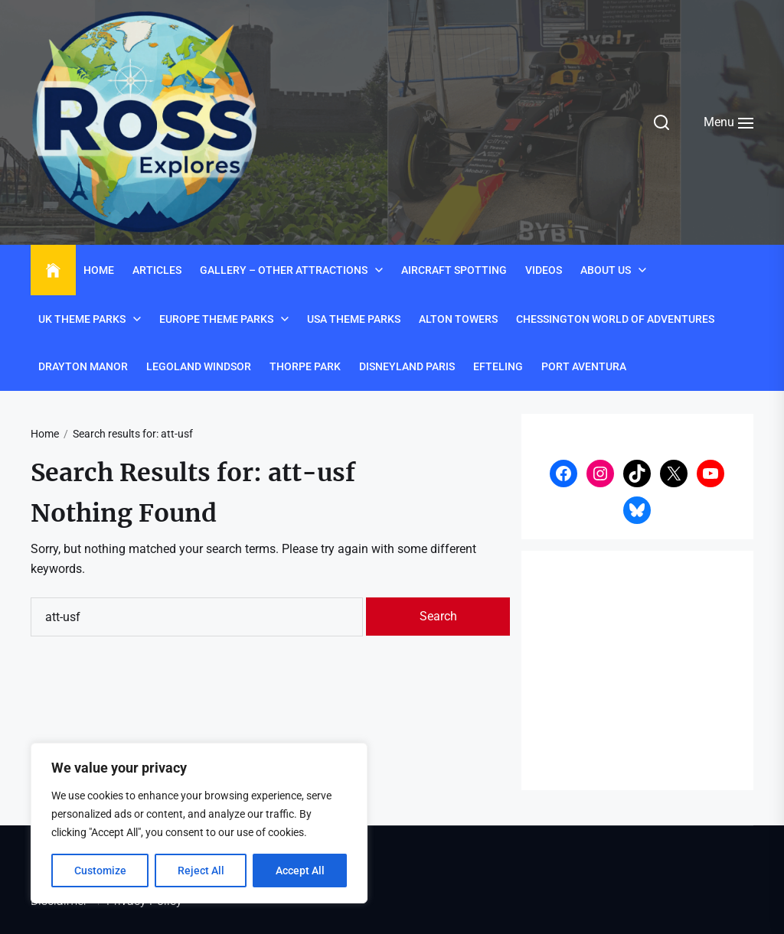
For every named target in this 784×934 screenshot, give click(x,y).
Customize (100, 870)
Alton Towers (458, 319)
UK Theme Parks (82, 319)
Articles (156, 270)
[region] (199, 823)
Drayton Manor (83, 366)
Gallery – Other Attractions (284, 270)
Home (98, 270)
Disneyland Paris (407, 366)
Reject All (201, 870)
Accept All (300, 870)
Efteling (498, 366)
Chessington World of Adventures (615, 319)
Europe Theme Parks (216, 319)
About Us (605, 270)
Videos (543, 270)
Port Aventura (583, 366)
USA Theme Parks (353, 319)
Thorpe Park (305, 366)
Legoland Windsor (198, 366)
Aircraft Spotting (454, 270)
